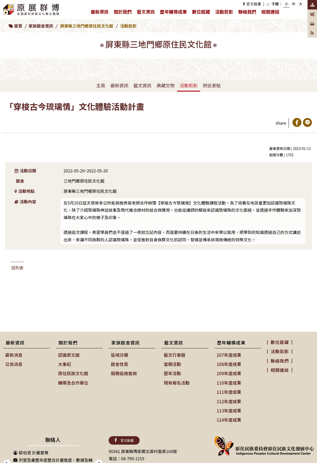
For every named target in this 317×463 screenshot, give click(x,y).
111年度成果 (228, 390)
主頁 (100, 85)
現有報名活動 (176, 381)
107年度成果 (228, 355)
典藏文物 (165, 85)
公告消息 (14, 363)
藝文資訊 (147, 12)
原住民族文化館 (73, 372)
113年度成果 (228, 408)
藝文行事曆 (174, 355)
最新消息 (14, 355)
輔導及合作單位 (73, 381)
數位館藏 (201, 11)
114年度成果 (228, 417)
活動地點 (25, 191)
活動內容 (25, 201)
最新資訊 (100, 12)
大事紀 (65, 363)
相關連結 (270, 11)
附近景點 (212, 85)
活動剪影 (224, 11)
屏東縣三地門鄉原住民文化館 (86, 26)
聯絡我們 (247, 11)
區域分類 (119, 355)
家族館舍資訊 (41, 26)
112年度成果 (228, 399)
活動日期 (25, 171)
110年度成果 (228, 381)
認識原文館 (69, 355)
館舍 (20, 181)
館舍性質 (119, 363)
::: (267, 3)
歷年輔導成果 (175, 12)
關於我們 (124, 12)
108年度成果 (228, 363)
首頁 (18, 26)
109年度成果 (228, 372)
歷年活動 (172, 372)
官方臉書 (252, 3)
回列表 (17, 268)
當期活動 (172, 363)
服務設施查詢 (123, 372)
